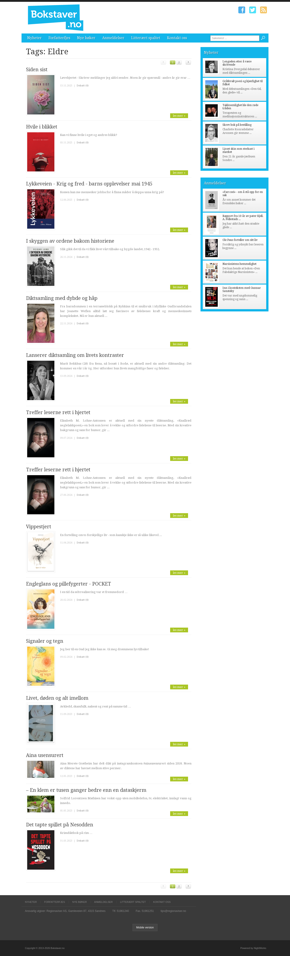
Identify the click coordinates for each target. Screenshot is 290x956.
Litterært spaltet (145, 38)
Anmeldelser (113, 38)
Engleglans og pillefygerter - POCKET (68, 584)
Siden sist (37, 69)
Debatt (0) (83, 85)
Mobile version (145, 927)
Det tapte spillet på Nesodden (59, 825)
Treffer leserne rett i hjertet (58, 412)
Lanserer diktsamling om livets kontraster (75, 355)
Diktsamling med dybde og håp (61, 298)
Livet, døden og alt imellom (57, 698)
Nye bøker (86, 38)
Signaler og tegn (44, 641)
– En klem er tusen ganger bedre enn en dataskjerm (86, 790)
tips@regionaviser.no (173, 911)
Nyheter (34, 38)
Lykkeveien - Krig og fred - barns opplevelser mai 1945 (89, 184)
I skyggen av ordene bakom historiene (70, 241)
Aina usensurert (44, 755)
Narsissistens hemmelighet (239, 264)
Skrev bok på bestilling (236, 124)
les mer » (179, 115)
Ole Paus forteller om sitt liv (240, 240)
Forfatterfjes (59, 38)
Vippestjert (38, 526)
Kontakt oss (177, 38)
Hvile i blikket (41, 127)
